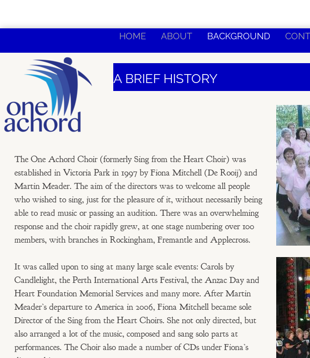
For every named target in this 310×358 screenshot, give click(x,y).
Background (238, 36)
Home (132, 36)
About (176, 36)
